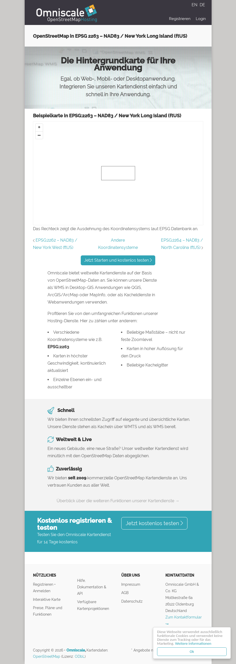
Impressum (130, 584)
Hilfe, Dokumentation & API (91, 587)
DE (202, 4)
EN (195, 4)
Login (201, 18)
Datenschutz (132, 601)
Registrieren (180, 18)
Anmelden (41, 591)
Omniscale (75, 650)
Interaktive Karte (46, 599)
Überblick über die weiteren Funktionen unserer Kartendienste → (118, 500)
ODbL (80, 656)
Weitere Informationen (193, 643)
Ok (192, 651)
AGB (125, 592)
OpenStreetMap (46, 656)
